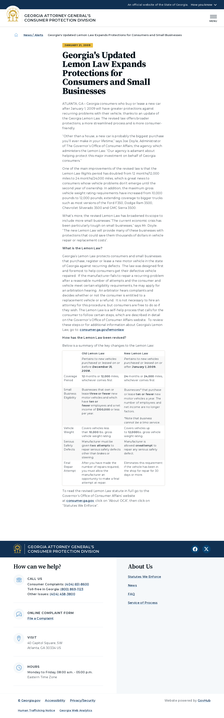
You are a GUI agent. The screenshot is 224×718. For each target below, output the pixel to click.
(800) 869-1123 (71, 589)
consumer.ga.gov (80, 501)
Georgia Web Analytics (75, 710)
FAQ (131, 594)
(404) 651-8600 (77, 584)
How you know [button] (201, 4)
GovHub (204, 700)
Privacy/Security (83, 700)
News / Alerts (33, 35)
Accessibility (55, 700)
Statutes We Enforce (144, 577)
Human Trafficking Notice (36, 710)
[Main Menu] (213, 18)
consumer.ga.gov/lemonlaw (102, 330)
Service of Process (143, 603)
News (132, 585)
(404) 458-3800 (62, 594)
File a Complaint (40, 618)
